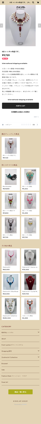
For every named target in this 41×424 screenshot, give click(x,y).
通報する (36, 117)
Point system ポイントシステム (12, 345)
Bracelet (5, 363)
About (4, 339)
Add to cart (20, 106)
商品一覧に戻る (20, 392)
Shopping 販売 (7, 351)
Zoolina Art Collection (10, 357)
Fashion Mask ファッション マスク (14, 376)
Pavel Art (5, 382)
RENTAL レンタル (7, 332)
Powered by (20, 404)
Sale (3, 370)
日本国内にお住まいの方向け (20, 112)
